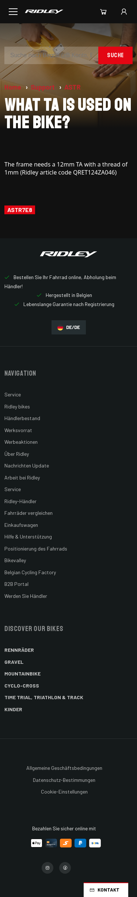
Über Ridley (16, 454)
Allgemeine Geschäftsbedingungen (64, 768)
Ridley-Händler (20, 501)
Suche (115, 55)
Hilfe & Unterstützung (28, 536)
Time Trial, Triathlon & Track (43, 697)
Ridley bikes (17, 406)
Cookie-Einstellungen (64, 791)
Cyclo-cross (21, 685)
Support (43, 87)
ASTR (72, 87)
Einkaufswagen (21, 525)
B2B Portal (16, 584)
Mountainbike (22, 673)
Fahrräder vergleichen (28, 513)
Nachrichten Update (26, 465)
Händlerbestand (22, 418)
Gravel (13, 662)
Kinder (13, 709)
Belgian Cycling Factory (30, 572)
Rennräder (19, 650)
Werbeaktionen (21, 442)
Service (12, 394)
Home (13, 87)
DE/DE (68, 327)
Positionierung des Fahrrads (35, 548)
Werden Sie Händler (25, 596)
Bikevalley (15, 560)
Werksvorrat (18, 430)
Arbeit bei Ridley (22, 477)
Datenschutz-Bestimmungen (64, 780)
